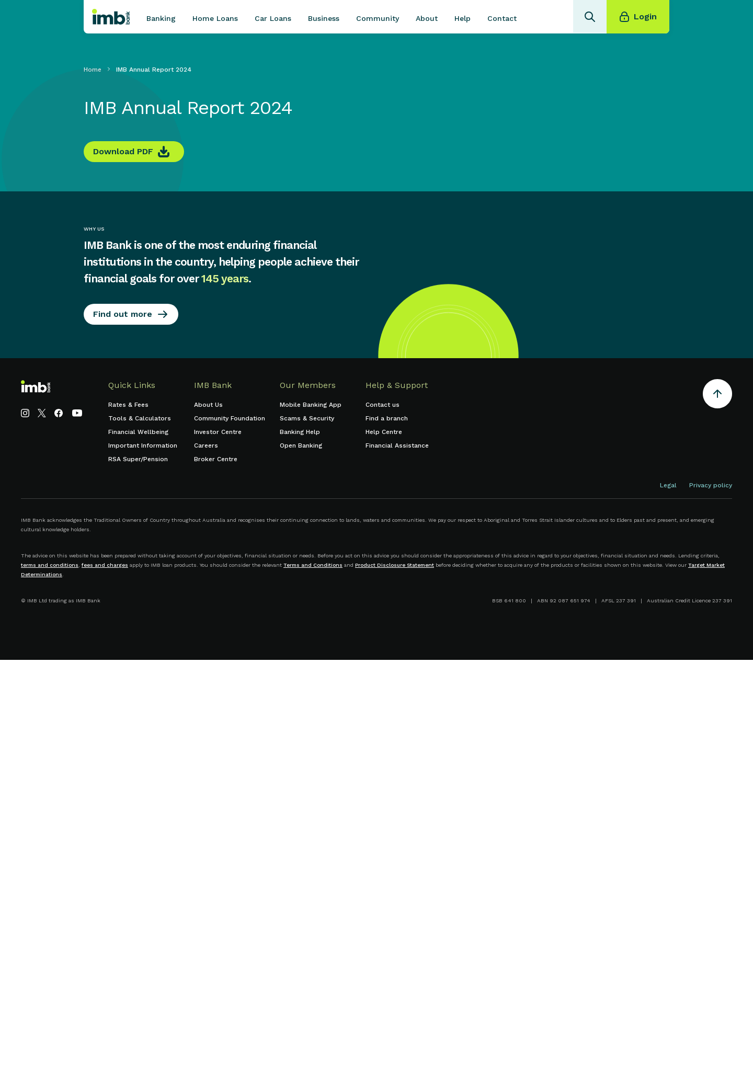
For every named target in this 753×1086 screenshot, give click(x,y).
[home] (111, 16)
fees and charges (105, 565)
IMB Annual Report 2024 (153, 69)
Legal (668, 485)
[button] (161, 16)
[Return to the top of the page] (717, 395)
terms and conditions (49, 565)
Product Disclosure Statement (394, 565)
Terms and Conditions (313, 565)
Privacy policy (710, 485)
